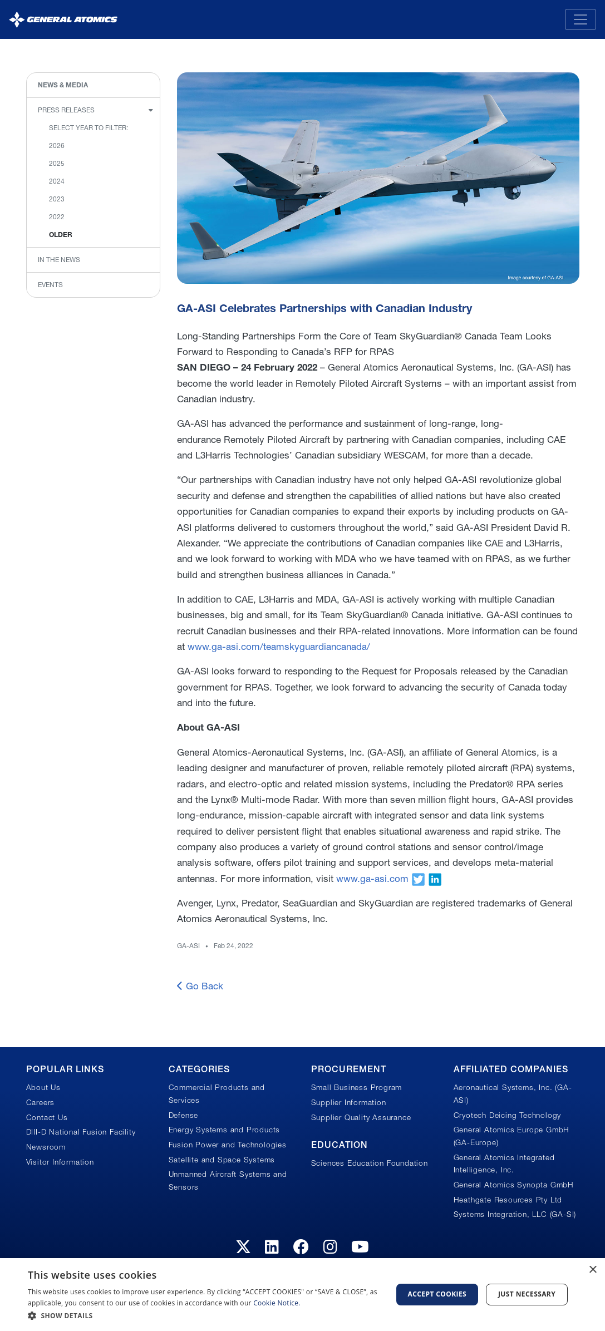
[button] (204, 1316)
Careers (40, 1102)
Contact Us (47, 1117)
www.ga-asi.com (372, 878)
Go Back (200, 986)
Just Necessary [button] (526, 1294)
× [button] (592, 1270)
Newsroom (46, 1146)
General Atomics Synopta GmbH (514, 1184)
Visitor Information (60, 1161)
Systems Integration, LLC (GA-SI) (515, 1214)
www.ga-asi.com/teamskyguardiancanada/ (279, 646)
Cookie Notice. (277, 1303)
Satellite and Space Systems (222, 1159)
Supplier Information (348, 1102)
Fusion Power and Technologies (228, 1144)
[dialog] (302, 1294)
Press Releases (66, 110)
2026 (57, 145)
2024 (57, 181)
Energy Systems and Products (225, 1129)
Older (60, 234)
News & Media (63, 85)
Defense (184, 1115)
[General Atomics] (63, 19)
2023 (57, 199)
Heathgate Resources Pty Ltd (508, 1199)
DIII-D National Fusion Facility (81, 1131)
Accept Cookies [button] (437, 1294)
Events (50, 284)
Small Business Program (356, 1087)
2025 (57, 163)
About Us (43, 1087)
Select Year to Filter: (88, 128)
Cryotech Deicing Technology (508, 1115)
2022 (57, 217)
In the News (59, 259)
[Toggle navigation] (580, 19)
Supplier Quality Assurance (361, 1117)
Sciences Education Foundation (369, 1163)
